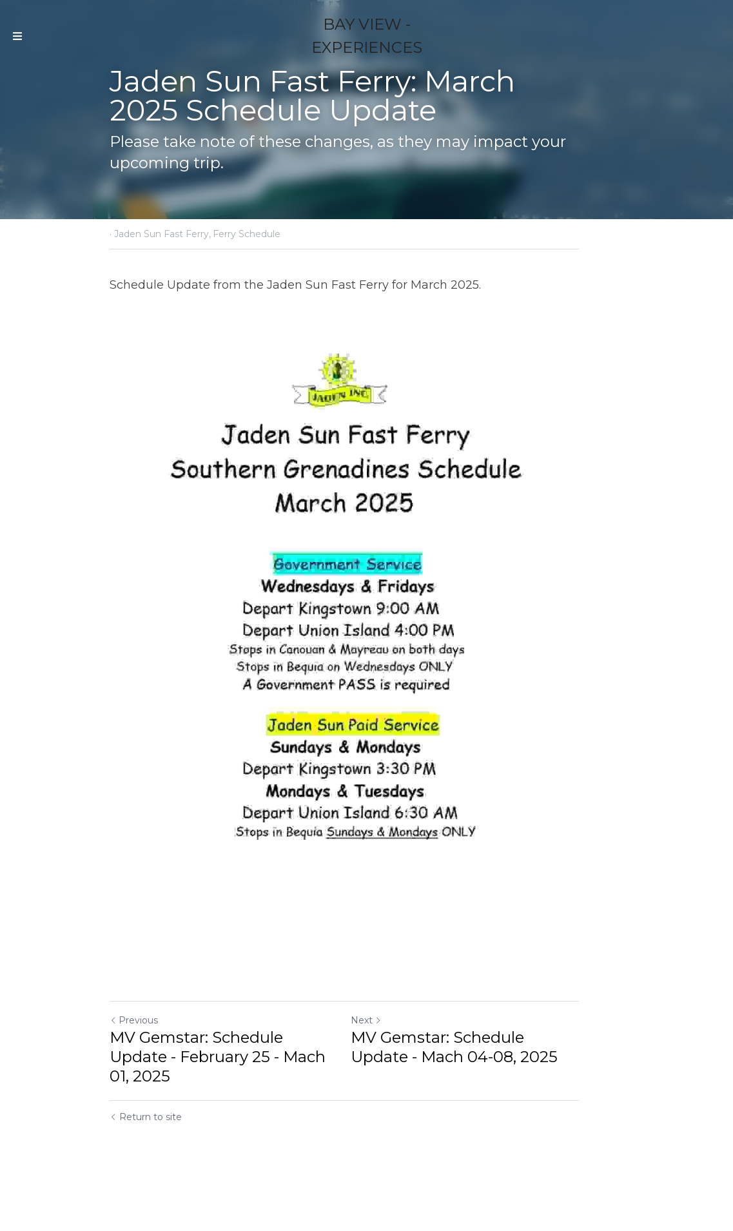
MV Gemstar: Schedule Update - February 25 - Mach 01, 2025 (232, 1102)
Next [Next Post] (388, 1075)
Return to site (146, 1153)
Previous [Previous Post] (134, 1075)
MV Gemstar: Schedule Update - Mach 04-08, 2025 (495, 1102)
